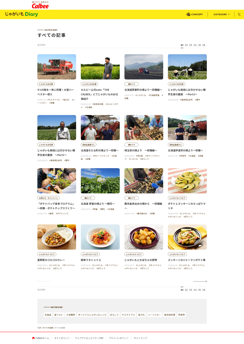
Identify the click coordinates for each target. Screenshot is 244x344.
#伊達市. (182, 155)
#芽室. (95, 209)
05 (199, 45)
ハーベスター (154, 314)
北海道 (48, 314)
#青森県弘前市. (186, 99)
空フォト (58, 314)
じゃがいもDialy (21, 14)
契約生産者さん (89, 145)
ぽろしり (114, 314)
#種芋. (198, 99)
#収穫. (52, 102)
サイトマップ (140, 338)
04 (195, 45)
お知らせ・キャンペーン (48, 198)
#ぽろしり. (144, 159)
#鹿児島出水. (142, 213)
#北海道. (89, 107)
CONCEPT (197, 14)
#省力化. (66, 99)
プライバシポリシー (119, 338)
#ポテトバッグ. (62, 213)
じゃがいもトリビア (177, 198)
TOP (39, 327)
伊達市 (181, 314)
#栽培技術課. (98, 104)
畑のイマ (131, 84)
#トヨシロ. (133, 159)
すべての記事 (48, 327)
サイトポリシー (62, 338)
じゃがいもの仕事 (46, 84)
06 (203, 45)
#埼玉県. (139, 155)
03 (190, 45)
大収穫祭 (70, 314)
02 (186, 45)
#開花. (102, 209)
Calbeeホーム (42, 338)
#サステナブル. (54, 99)
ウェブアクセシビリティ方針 (89, 338)
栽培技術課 (169, 314)
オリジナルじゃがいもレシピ (92, 314)
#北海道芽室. (154, 95)
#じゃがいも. (141, 95)
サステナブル (128, 314)
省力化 (141, 314)
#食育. (51, 213)
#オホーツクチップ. (101, 155)
